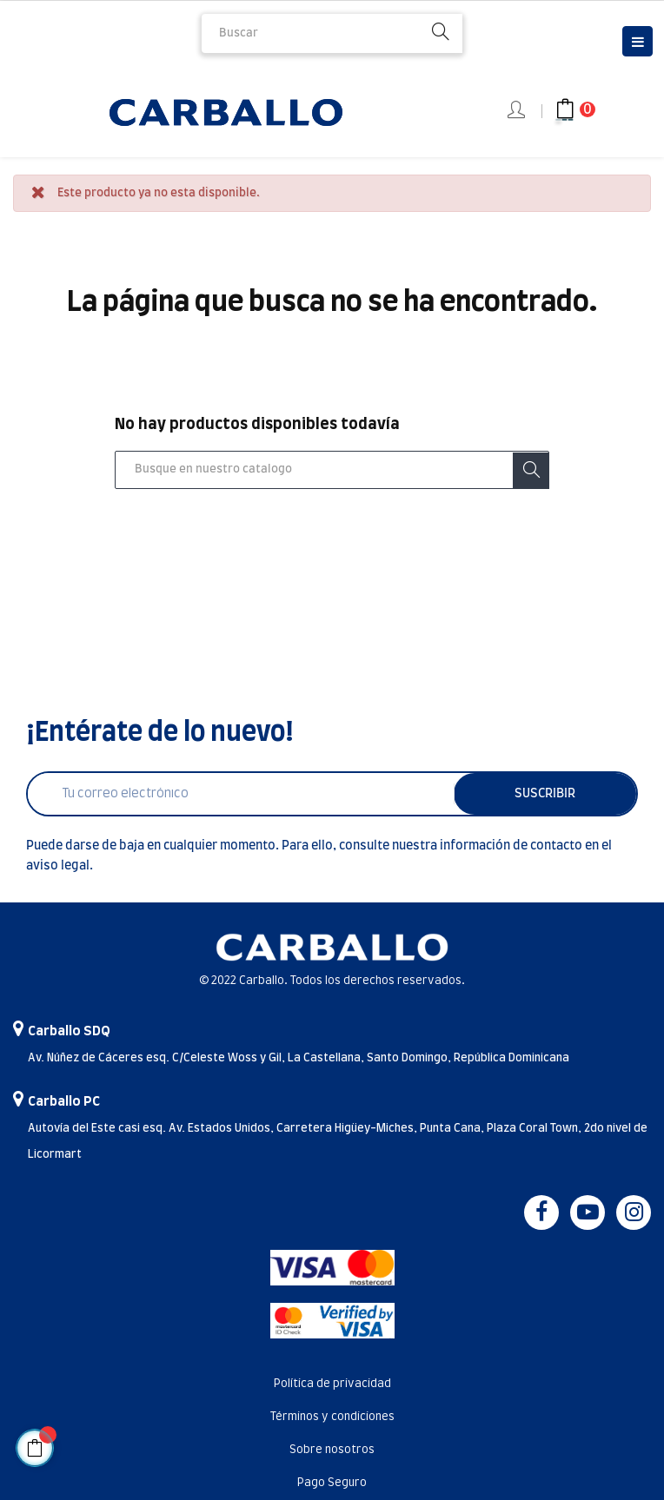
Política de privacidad (332, 1384)
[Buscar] (332, 470)
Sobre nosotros (332, 1450)
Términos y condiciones (332, 1417)
